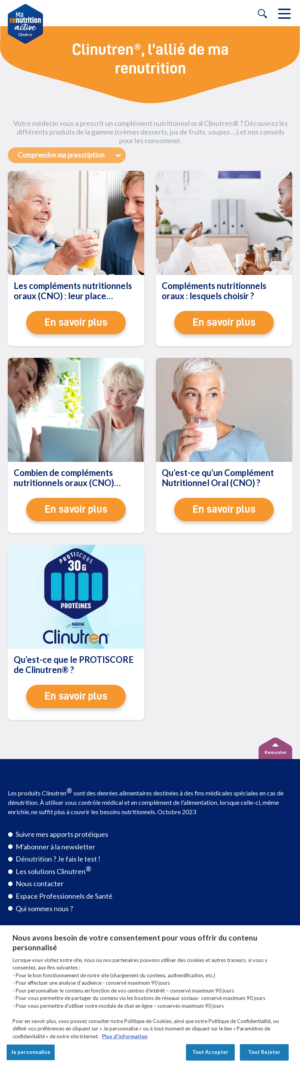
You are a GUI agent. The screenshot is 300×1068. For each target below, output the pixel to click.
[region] (150, 996)
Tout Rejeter (264, 1052)
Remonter (275, 752)
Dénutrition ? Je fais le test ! (58, 858)
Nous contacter (40, 883)
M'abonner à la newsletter (55, 846)
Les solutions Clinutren (53, 869)
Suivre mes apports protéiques (62, 834)
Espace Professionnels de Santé (64, 896)
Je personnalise (31, 1052)
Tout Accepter (210, 1052)
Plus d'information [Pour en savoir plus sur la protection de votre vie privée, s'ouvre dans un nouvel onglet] (125, 1036)
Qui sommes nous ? (44, 908)
